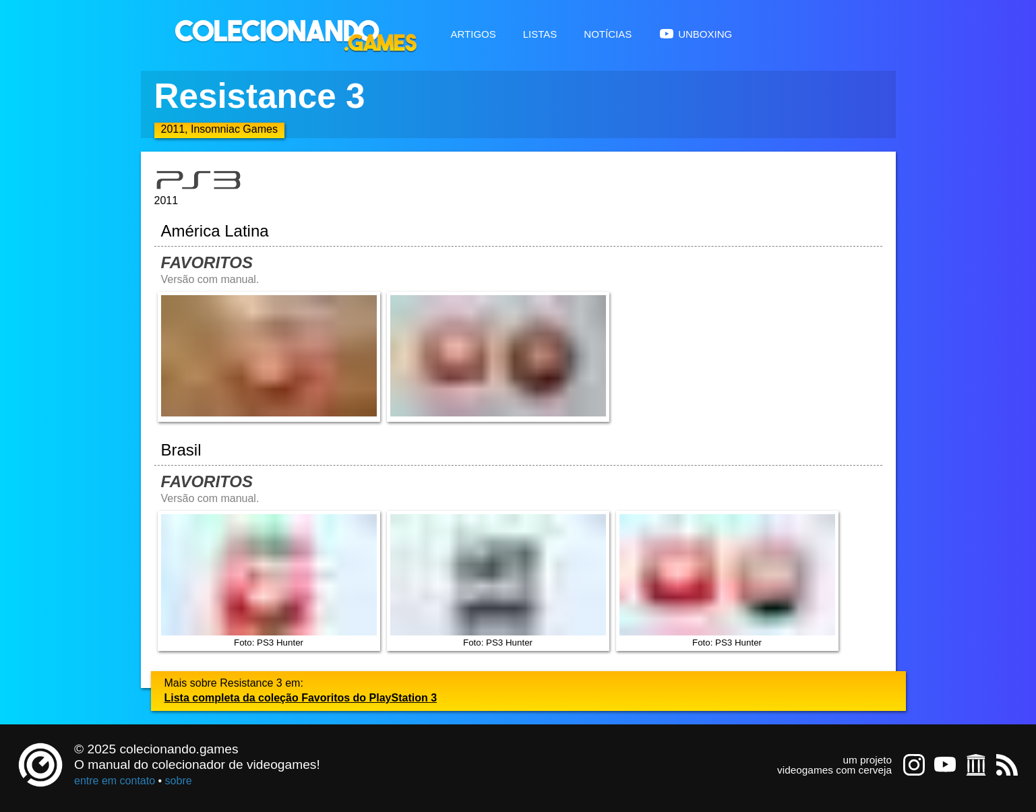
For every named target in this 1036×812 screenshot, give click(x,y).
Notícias (608, 32)
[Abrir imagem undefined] (269, 357)
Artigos (473, 32)
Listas (540, 32)
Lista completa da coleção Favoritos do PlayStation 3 (300, 698)
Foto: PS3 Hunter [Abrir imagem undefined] (269, 581)
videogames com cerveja (834, 770)
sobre (178, 780)
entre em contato (114, 780)
